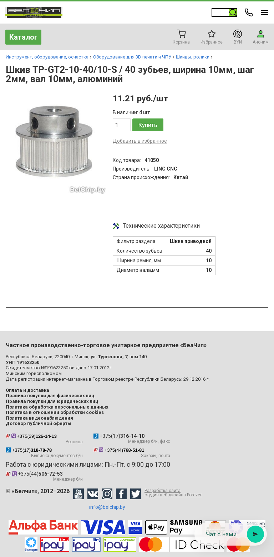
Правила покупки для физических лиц (50, 395)
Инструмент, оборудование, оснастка (47, 57)
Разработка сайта (173, 492)
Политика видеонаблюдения (39, 418)
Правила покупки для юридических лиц (52, 401)
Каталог (23, 37)
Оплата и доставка (27, 390)
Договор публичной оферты (38, 423)
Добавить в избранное (140, 141)
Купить (147, 124)
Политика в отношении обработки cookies (55, 412)
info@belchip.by (107, 507)
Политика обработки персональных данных (57, 407)
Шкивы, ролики (192, 57)
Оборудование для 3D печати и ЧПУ (132, 57)
